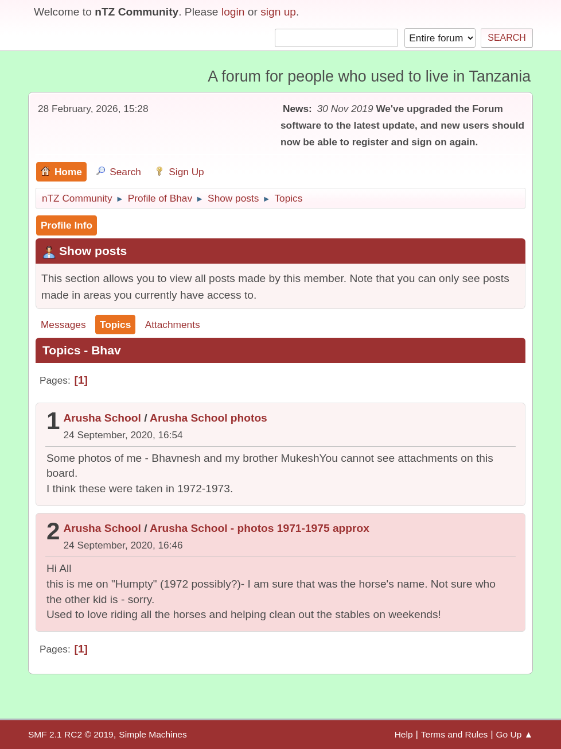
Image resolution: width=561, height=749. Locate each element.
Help (404, 734)
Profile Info (66, 225)
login (233, 12)
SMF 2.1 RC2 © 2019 (71, 734)
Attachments (172, 324)
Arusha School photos (208, 418)
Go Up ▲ (514, 734)
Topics (115, 324)
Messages (63, 324)
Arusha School (102, 418)
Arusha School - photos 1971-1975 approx (259, 528)
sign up (278, 12)
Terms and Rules (454, 734)
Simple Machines (152, 734)
